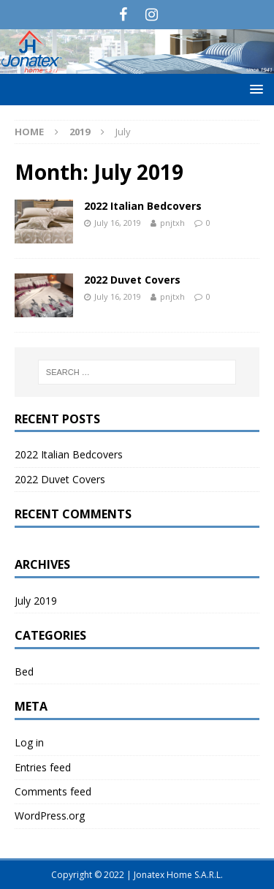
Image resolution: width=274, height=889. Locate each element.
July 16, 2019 (117, 222)
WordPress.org (50, 815)
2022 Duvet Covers (132, 280)
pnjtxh (172, 222)
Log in (29, 742)
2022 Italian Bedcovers (143, 206)
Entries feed (43, 767)
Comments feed (53, 791)
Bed (24, 671)
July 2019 (36, 601)
